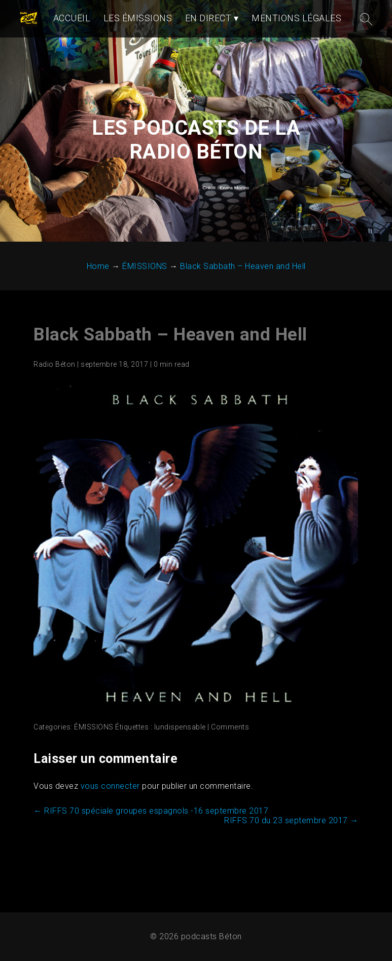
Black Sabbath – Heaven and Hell (170, 334)
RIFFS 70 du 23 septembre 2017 (291, 820)
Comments (230, 727)
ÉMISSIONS (94, 727)
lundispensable (180, 727)
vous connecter (110, 786)
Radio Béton (54, 364)
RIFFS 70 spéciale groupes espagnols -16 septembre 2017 (150, 811)
